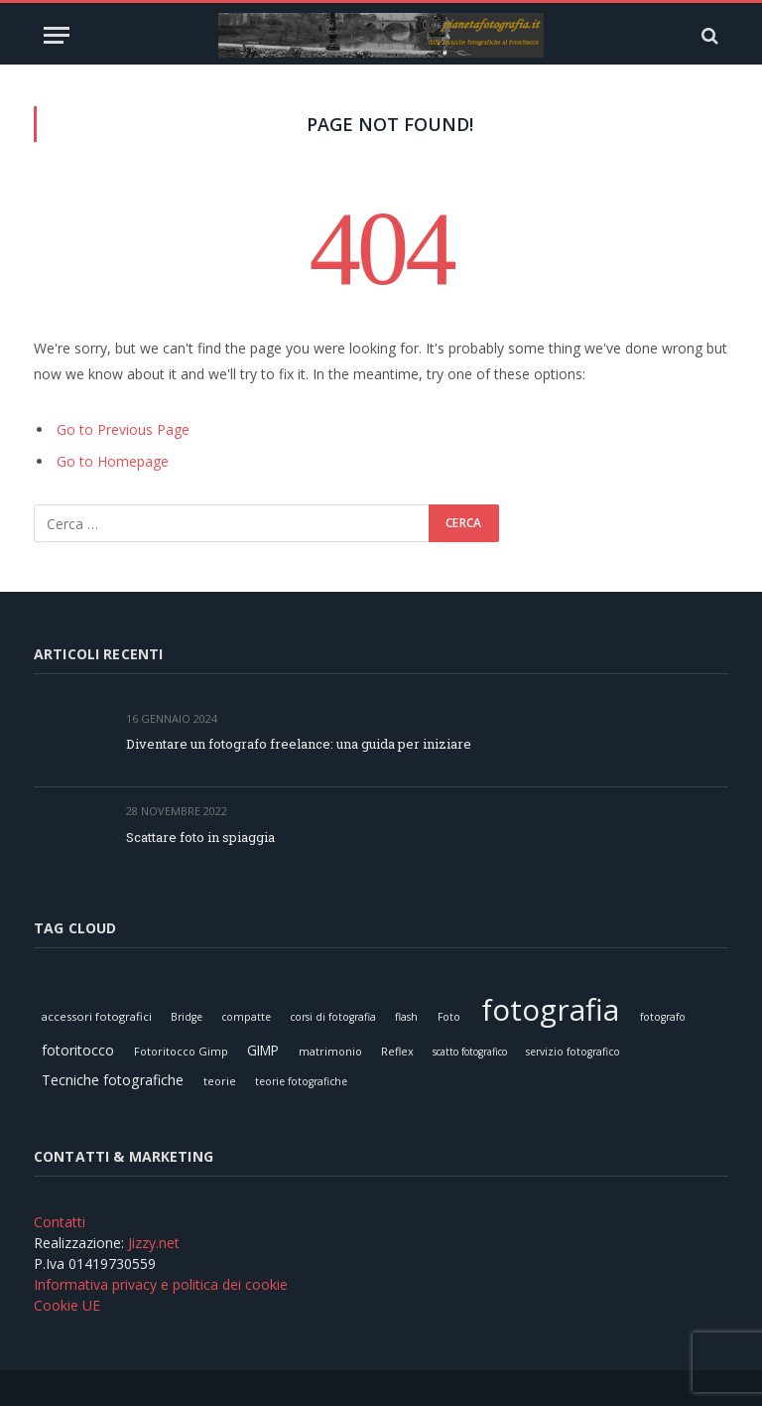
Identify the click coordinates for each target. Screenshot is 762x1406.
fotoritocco (78, 1050)
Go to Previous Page (123, 429)
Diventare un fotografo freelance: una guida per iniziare (298, 744)
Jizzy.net (154, 1242)
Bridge (186, 1017)
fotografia (550, 1009)
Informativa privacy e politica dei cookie (161, 1284)
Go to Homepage (113, 461)
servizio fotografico (573, 1051)
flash (406, 1017)
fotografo (663, 1017)
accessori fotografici (97, 1016)
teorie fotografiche (301, 1081)
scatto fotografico (470, 1051)
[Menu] (56, 35)
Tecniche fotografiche (113, 1079)
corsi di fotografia (333, 1017)
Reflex (397, 1051)
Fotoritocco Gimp (181, 1051)
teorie (219, 1080)
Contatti (59, 1221)
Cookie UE (67, 1305)
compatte (246, 1017)
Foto (449, 1017)
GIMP (263, 1050)
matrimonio (330, 1051)
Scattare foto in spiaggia (200, 837)
